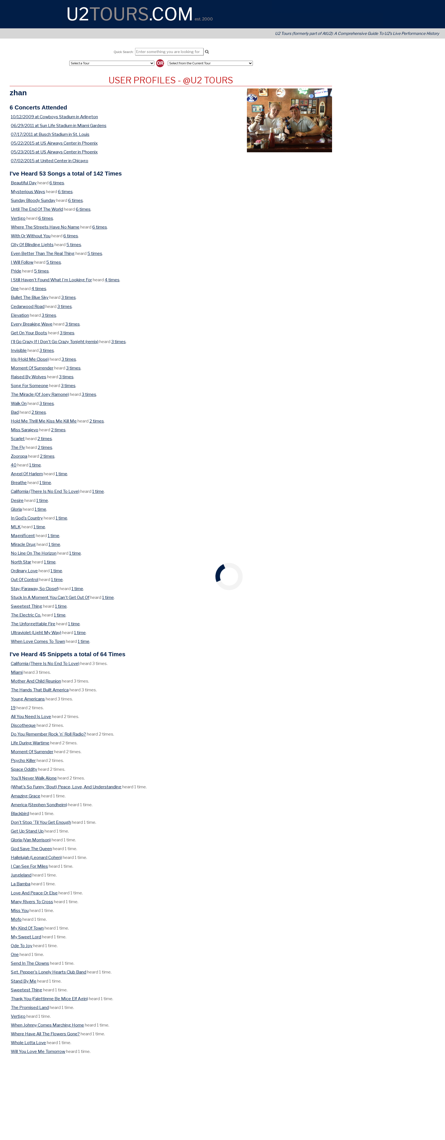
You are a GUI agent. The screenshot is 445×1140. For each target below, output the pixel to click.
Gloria (16, 509)
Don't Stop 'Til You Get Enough (41, 822)
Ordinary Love (24, 570)
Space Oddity (24, 769)
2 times (39, 412)
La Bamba (20, 883)
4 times (112, 279)
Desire (17, 500)
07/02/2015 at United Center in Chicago (49, 160)
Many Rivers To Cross (32, 901)
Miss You (20, 910)
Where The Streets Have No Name (45, 227)
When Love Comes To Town (38, 641)
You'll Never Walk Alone (34, 778)
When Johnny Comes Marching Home (47, 1025)
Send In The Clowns (30, 963)
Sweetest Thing (26, 606)
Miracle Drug (23, 544)
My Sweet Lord (26, 937)
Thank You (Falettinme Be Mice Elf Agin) (49, 998)
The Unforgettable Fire (33, 623)
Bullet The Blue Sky (30, 297)
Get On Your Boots (29, 332)
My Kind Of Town (27, 928)
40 (13, 465)
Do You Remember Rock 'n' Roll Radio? (48, 734)
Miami (17, 672)
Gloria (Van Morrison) (31, 840)
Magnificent (23, 535)
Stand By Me (23, 981)
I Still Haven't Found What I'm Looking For (51, 279)
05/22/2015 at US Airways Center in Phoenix (54, 143)
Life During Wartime (30, 743)
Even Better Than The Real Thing (43, 253)
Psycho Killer (23, 760)
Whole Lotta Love (28, 1042)
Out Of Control (24, 579)
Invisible (19, 350)
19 (13, 707)
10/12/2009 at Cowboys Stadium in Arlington (54, 116)
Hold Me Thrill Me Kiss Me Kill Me (44, 421)
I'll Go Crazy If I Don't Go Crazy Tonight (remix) (54, 341)
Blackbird (20, 813)
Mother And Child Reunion (36, 681)
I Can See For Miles (29, 866)
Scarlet (18, 438)
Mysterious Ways (28, 191)
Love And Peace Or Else (34, 893)
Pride (16, 271)
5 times (73, 244)
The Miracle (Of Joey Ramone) (40, 394)
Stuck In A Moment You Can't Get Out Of (50, 597)
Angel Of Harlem (27, 473)
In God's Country (27, 518)
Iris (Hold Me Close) (30, 359)
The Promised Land (30, 1007)
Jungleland (21, 875)
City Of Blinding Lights (32, 244)
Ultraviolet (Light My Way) (36, 632)
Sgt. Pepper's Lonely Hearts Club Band (48, 972)
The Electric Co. (26, 615)
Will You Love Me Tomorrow (38, 1051)
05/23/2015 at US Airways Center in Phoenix (54, 152)
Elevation (20, 315)
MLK (16, 526)
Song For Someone (29, 385)
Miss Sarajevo (24, 429)
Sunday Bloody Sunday (33, 200)
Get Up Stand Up (27, 831)
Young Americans (28, 699)
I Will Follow (22, 262)
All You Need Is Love (31, 716)
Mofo (16, 919)
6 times (56, 182)
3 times (68, 297)
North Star (21, 562)
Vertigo (18, 218)
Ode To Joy (21, 945)
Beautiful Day (24, 182)
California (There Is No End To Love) (45, 491)
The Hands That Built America (40, 690)
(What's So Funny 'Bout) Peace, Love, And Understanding (66, 786)
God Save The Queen (31, 848)
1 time (35, 465)
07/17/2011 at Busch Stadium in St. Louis (50, 134)
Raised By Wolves (28, 376)
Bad (15, 412)
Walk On (19, 403)
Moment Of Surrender (32, 368)
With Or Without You (31, 235)
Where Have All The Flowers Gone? (45, 1033)
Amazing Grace (25, 796)
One (15, 288)
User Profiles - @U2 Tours (170, 80)
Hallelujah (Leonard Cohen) (36, 857)
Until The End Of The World (37, 209)
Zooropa (19, 456)
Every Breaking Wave (32, 324)
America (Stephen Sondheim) (39, 804)
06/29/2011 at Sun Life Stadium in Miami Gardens (58, 125)
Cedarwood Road (28, 306)
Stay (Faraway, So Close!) (35, 588)
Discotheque (23, 725)
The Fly (18, 447)
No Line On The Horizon (33, 553)
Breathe (19, 482)
